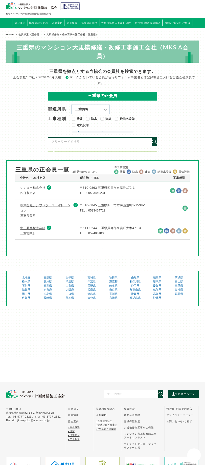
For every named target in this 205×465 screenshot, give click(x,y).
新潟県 (157, 299)
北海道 (26, 295)
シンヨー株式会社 (32, 206)
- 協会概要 (73, 427)
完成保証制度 (132, 421)
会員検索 (72, 23)
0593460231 (96, 211)
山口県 (70, 311)
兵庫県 (92, 307)
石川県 (26, 303)
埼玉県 (70, 299)
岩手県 (70, 295)
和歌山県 (135, 307)
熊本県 (70, 315)
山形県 (135, 295)
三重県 (179, 303)
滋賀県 (26, 307)
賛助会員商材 (132, 415)
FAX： (48, 416)
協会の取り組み (105, 408)
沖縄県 (157, 315)
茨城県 (179, 295)
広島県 (48, 311)
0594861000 (96, 251)
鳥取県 (157, 307)
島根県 (179, 307)
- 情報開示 (73, 435)
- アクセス (73, 439)
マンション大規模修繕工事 (140, 435)
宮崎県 (113, 315)
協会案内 (73, 421)
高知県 (157, 311)
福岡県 (179, 311)
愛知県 (157, 303)
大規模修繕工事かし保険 (139, 427)
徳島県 (92, 311)
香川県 (113, 311)
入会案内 (101, 415)
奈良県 (113, 307)
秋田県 (113, 295)
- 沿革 (71, 431)
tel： (20, 416)
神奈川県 (135, 299)
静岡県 (135, 303)
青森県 (48, 295)
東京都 (113, 299)
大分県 (92, 315)
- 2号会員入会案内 (106, 429)
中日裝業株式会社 (32, 246)
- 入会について (104, 421)
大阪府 (70, 307)
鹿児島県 (135, 315)
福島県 (157, 295)
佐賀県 (26, 315)
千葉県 (92, 299)
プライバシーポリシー (180, 415)
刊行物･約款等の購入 (179, 408)
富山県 (179, 299)
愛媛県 (135, 311)
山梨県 (70, 303)
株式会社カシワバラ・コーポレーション (45, 225)
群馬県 (48, 299)
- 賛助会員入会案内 (106, 424)
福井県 (48, 303)
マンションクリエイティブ (140, 446)
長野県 (92, 303)
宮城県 (92, 295)
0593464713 (96, 228)
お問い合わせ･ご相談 (179, 421)
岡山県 (26, 311)
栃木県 (26, 299)
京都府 (48, 307)
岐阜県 (113, 303)
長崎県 (48, 315)
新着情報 (73, 415)
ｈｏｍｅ (73, 408)
